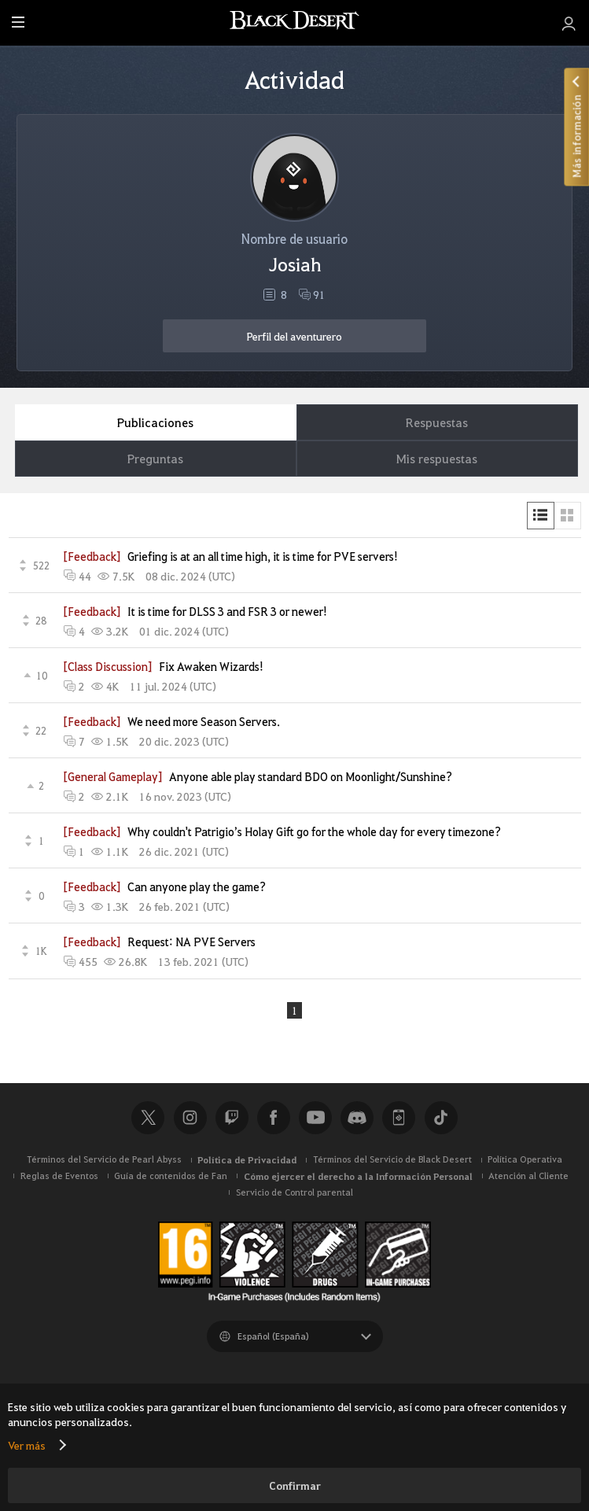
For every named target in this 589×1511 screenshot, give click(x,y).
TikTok (441, 1118)
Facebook (273, 1118)
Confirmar (295, 1485)
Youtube (315, 1118)
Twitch (231, 1118)
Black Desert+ (398, 1118)
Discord (357, 1118)
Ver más (27, 1445)
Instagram (190, 1118)
